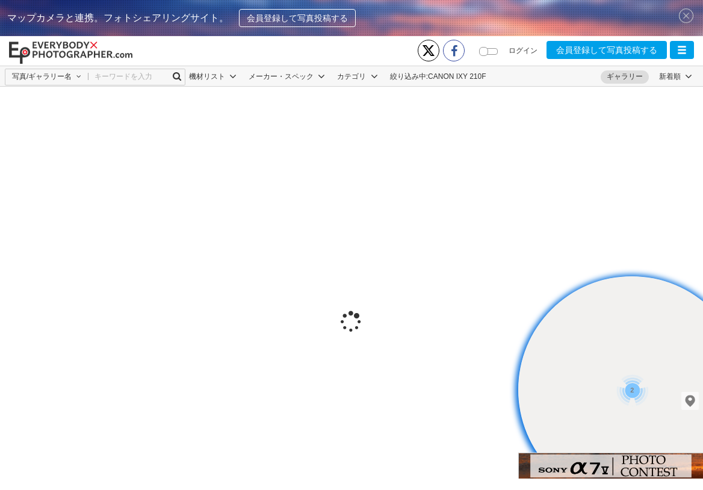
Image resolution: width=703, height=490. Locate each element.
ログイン (523, 50)
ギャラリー (625, 76)
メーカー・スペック (287, 76)
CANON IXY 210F (457, 76)
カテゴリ (357, 76)
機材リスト (213, 76)
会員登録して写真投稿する (297, 18)
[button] (682, 50)
